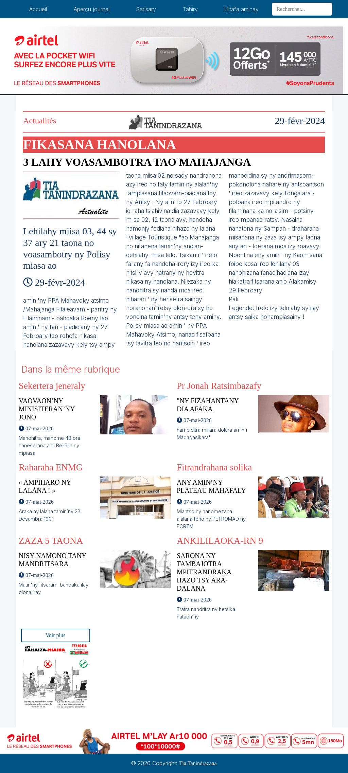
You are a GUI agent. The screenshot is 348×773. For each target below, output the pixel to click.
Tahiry (190, 9)
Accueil (38, 9)
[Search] (302, 9)
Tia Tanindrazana (197, 763)
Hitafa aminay (241, 9)
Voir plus (55, 635)
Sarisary (146, 9)
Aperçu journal (91, 9)
